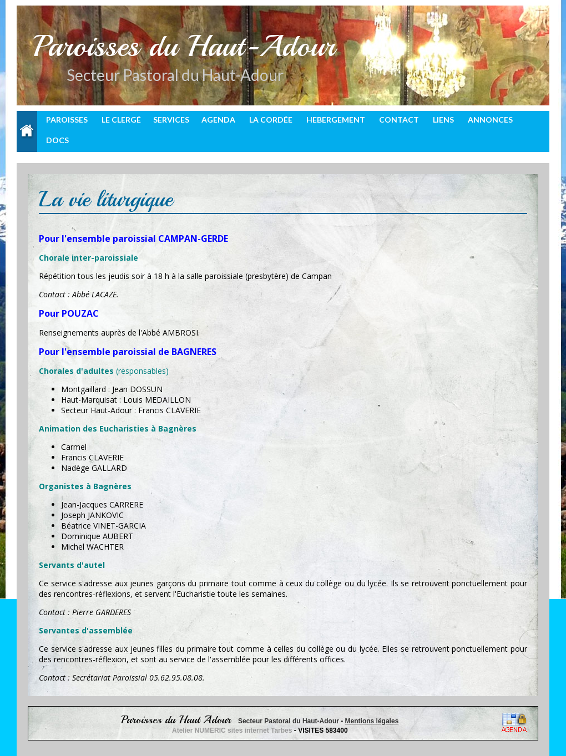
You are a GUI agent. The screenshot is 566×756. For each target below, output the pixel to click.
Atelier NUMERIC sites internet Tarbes (233, 730)
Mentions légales (372, 721)
